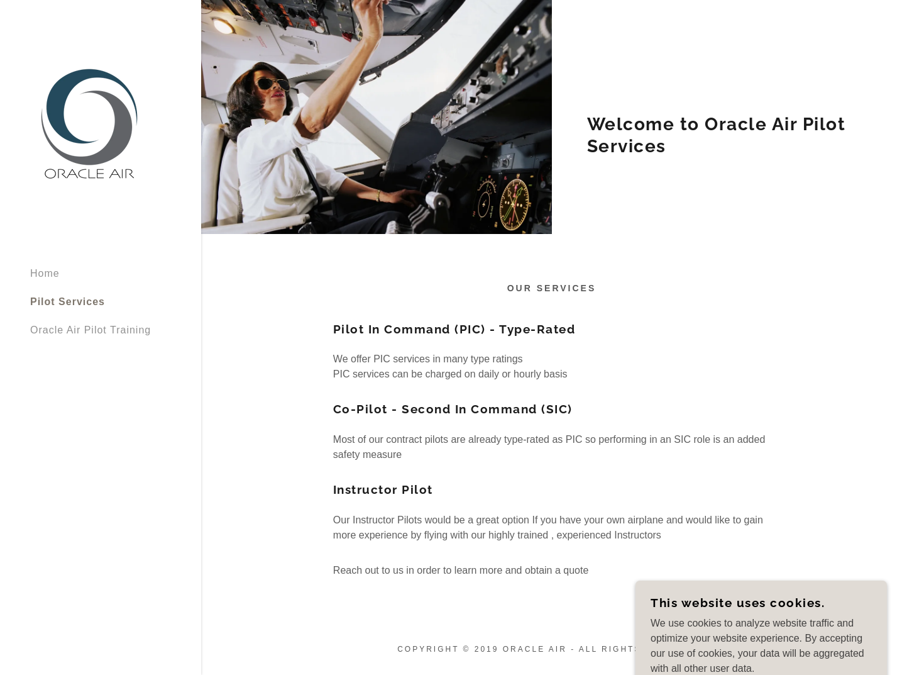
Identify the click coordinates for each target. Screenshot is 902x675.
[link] (90, 127)
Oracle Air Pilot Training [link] (90, 330)
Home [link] (45, 273)
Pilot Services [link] (67, 301)
